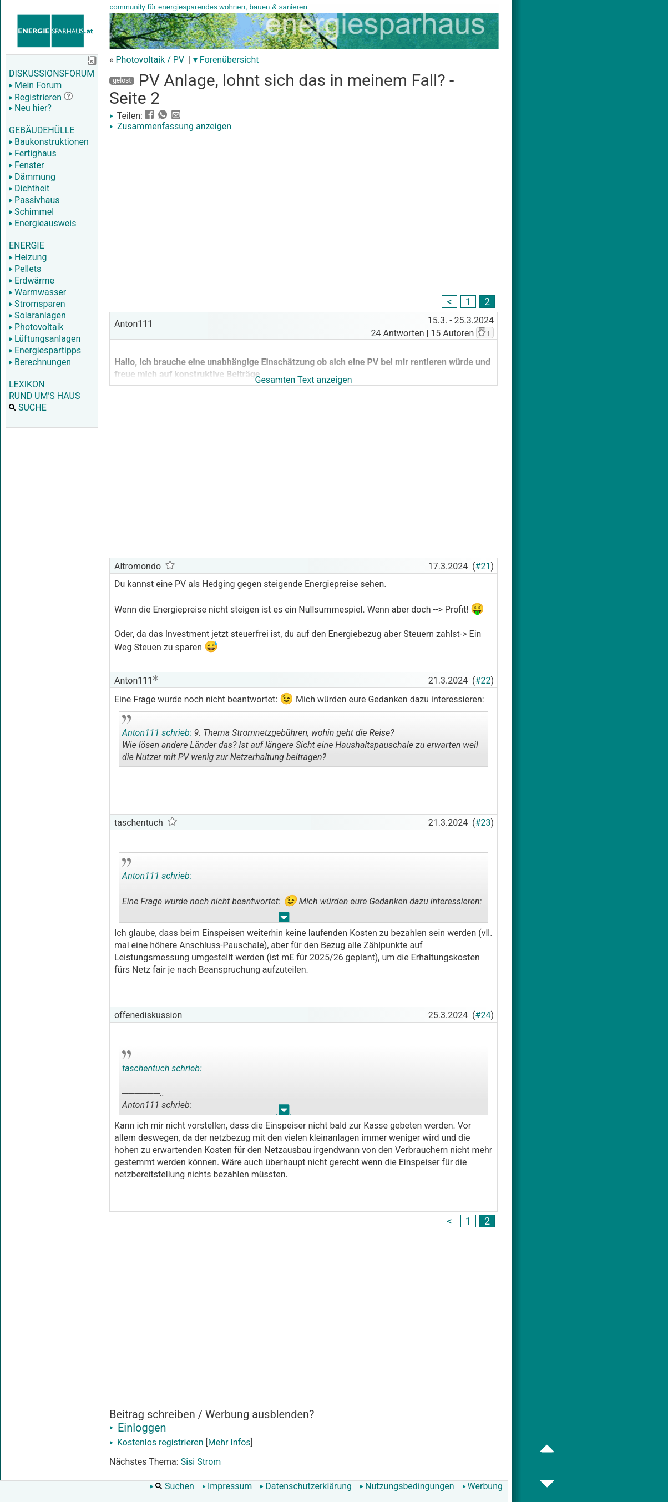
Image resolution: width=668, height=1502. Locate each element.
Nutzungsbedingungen (407, 1486)
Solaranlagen (37, 315)
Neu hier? (30, 108)
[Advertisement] (303, 214)
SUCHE (28, 407)
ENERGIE (26, 245)
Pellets (25, 269)
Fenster (26, 165)
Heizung (28, 257)
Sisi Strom (201, 1462)
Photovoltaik (36, 327)
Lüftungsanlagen (44, 338)
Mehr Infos (229, 1442)
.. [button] (284, 919)
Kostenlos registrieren (156, 1442)
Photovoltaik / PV (149, 59)
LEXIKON (26, 384)
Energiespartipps (45, 350)
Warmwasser (37, 292)
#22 (483, 680)
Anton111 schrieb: (157, 732)
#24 (483, 1015)
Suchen (172, 1486)
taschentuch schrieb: (162, 1068)
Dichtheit (29, 188)
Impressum (227, 1486)
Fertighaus (33, 153)
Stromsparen (37, 304)
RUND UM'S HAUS (44, 396)
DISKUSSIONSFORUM (51, 73)
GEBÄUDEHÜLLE (41, 130)
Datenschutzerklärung (306, 1486)
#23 (483, 822)
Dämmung (32, 176)
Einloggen (137, 1427)
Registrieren (35, 97)
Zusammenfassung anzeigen (170, 126)
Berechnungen (40, 362)
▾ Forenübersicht (226, 59)
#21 (483, 566)
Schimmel (31, 211)
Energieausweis (42, 223)
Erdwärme (31, 280)
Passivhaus (34, 200)
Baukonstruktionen (49, 141)
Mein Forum (35, 85)
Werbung (482, 1486)
